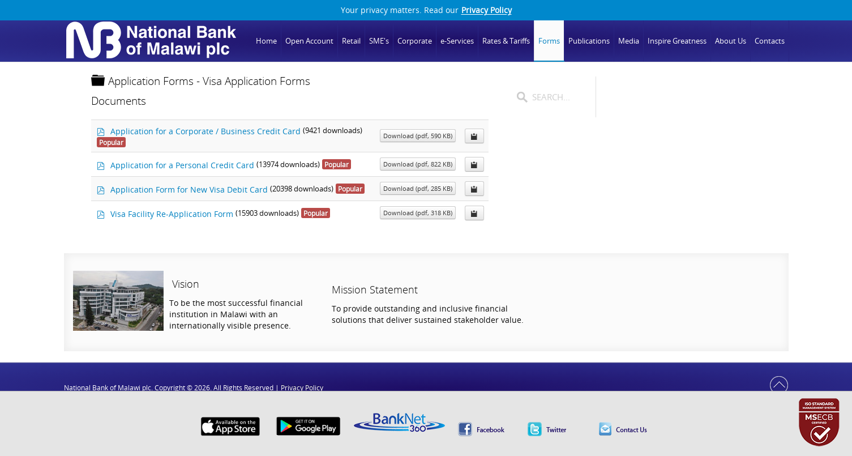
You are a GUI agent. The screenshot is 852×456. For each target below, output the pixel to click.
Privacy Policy (486, 10)
